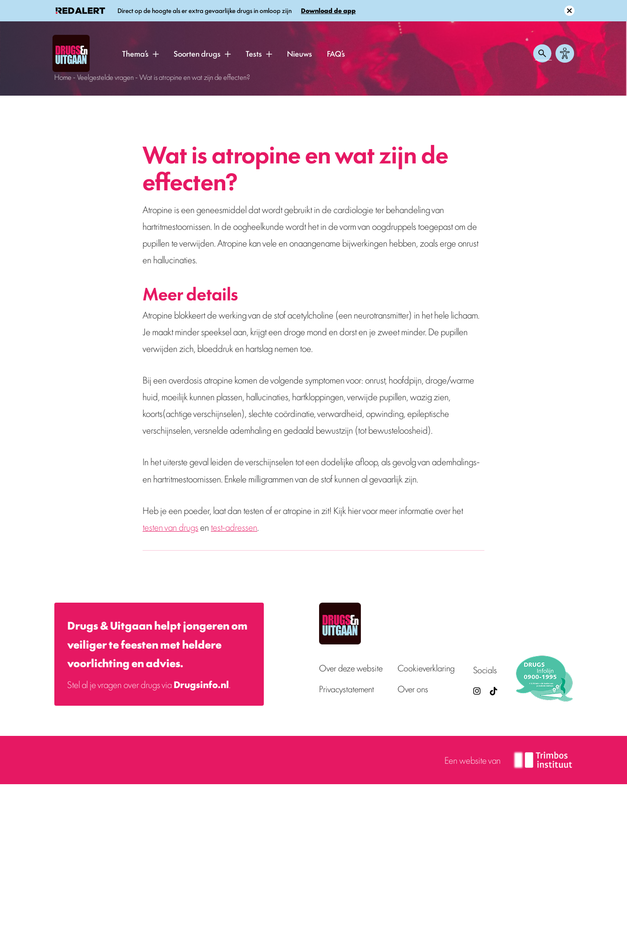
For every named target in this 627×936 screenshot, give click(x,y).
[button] (155, 53)
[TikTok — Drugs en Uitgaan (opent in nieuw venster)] (492, 690)
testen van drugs (170, 526)
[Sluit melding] (569, 11)
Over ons (413, 688)
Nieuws (299, 53)
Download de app (328, 10)
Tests (254, 53)
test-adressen (234, 526)
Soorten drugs (197, 53)
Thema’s (135, 53)
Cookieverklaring (426, 668)
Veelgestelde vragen (105, 77)
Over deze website (351, 668)
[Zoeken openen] (542, 53)
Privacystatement (346, 688)
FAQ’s (336, 53)
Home (63, 77)
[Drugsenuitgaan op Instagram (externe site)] (477, 690)
